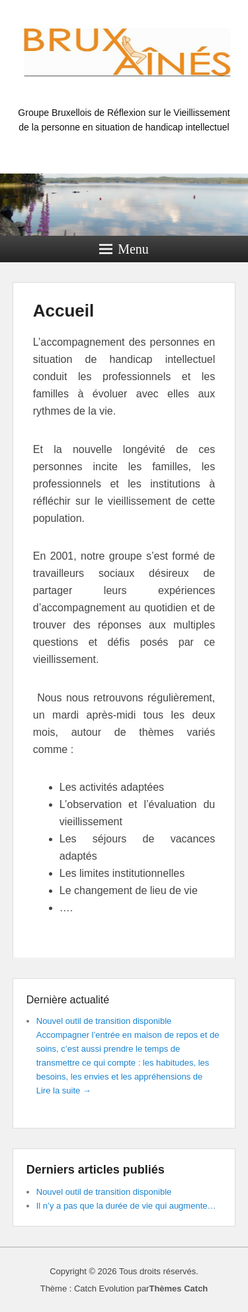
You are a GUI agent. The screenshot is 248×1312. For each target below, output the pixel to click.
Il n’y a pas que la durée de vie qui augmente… (126, 1206)
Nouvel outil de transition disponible (104, 1021)
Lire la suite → (63, 1090)
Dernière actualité (67, 999)
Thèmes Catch (178, 1288)
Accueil (64, 311)
